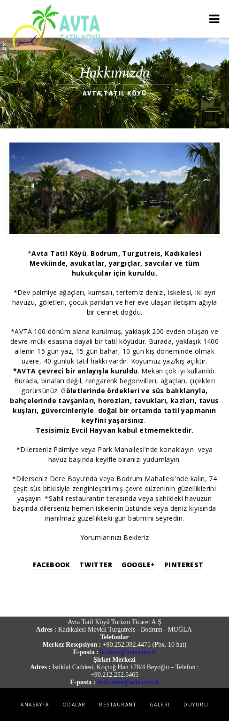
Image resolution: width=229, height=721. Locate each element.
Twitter (95, 564)
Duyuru (195, 704)
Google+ (138, 564)
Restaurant (117, 704)
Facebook (51, 564)
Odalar (74, 704)
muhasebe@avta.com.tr (128, 682)
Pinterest (184, 564)
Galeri (160, 704)
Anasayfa (35, 704)
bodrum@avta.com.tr (128, 652)
